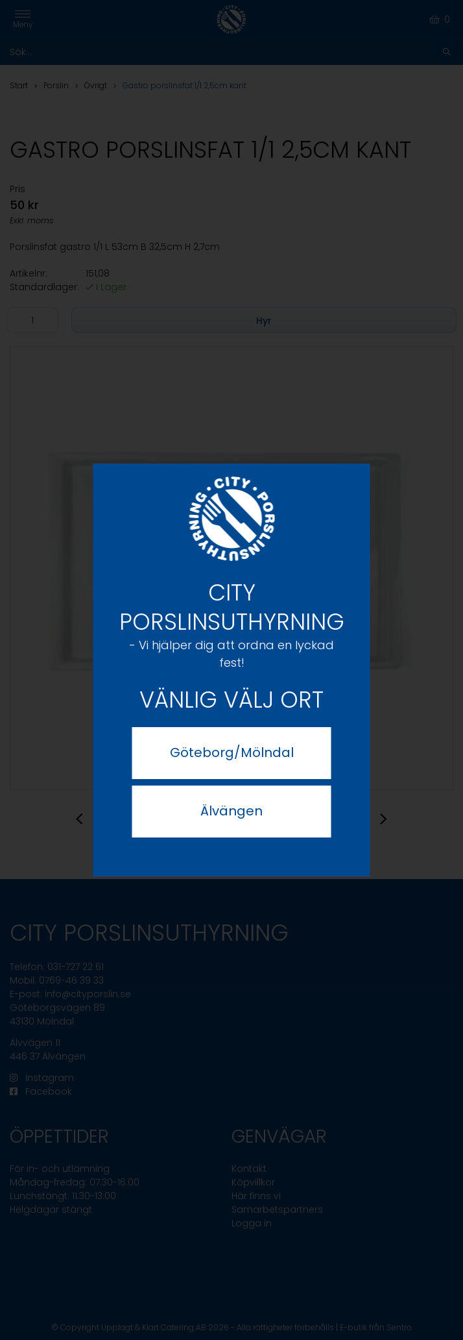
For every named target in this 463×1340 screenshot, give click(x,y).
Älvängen (231, 811)
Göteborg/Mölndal (232, 752)
